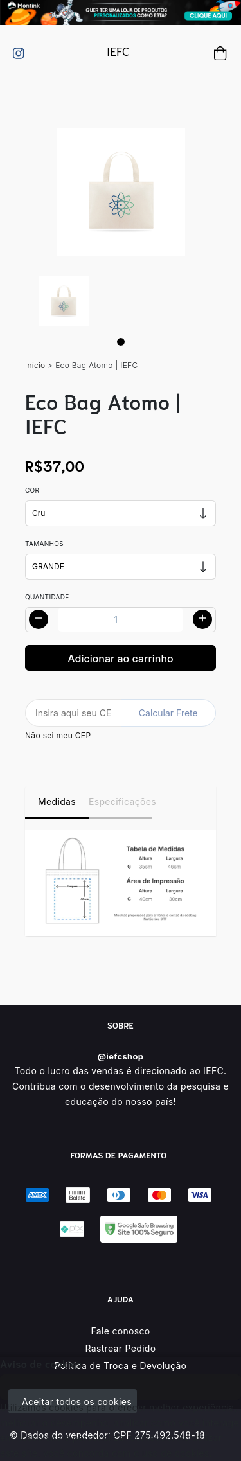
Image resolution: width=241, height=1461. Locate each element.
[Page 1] (121, 342)
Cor (32, 490)
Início (35, 365)
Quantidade (47, 597)
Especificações (120, 801)
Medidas (57, 801)
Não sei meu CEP (58, 735)
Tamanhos (44, 543)
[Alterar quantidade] (120, 620)
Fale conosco (120, 1330)
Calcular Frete (168, 712)
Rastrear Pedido (120, 1348)
